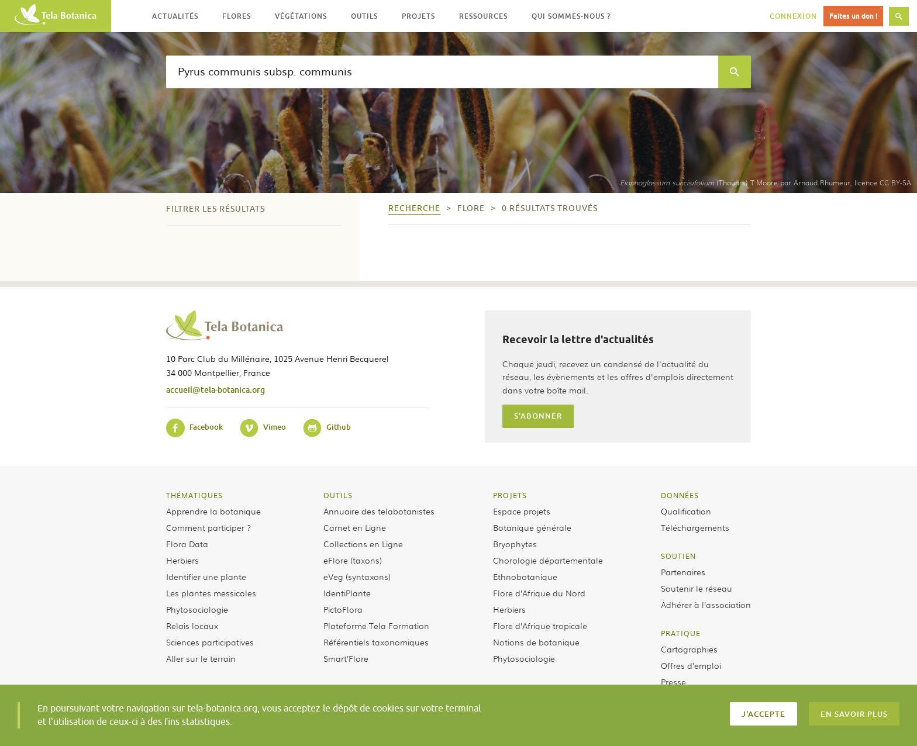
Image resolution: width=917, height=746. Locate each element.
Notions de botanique (536, 642)
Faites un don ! (853, 16)
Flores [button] (236, 16)
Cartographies (689, 649)
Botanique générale (532, 527)
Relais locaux (192, 625)
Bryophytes (515, 544)
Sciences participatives (210, 642)
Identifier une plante (206, 576)
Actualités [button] (175, 16)
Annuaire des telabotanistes (379, 511)
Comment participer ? (208, 527)
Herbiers (182, 560)
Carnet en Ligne (354, 527)
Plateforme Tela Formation (376, 625)
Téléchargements (695, 527)
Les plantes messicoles (211, 593)
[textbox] (442, 72)
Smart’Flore (345, 658)
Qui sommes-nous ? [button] (571, 16)
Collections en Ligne (363, 544)
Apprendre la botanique (213, 511)
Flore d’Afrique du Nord (539, 593)
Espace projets (521, 511)
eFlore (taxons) (352, 560)
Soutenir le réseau (696, 588)
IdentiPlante (347, 593)
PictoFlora (343, 609)
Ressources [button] (483, 16)
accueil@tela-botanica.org (215, 390)
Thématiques (194, 495)
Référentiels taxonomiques (376, 642)
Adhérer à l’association (706, 604)
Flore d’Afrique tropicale (540, 625)
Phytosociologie (197, 609)
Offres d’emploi (691, 665)
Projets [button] (418, 16)
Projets (510, 495)
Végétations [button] (301, 16)
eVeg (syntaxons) (357, 576)
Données (680, 495)
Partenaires (683, 572)
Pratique (681, 633)
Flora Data (187, 544)
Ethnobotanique (525, 576)
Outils (338, 495)
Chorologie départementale (548, 560)
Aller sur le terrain (201, 658)
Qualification (686, 511)
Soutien (678, 556)
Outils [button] (364, 16)
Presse (673, 682)
